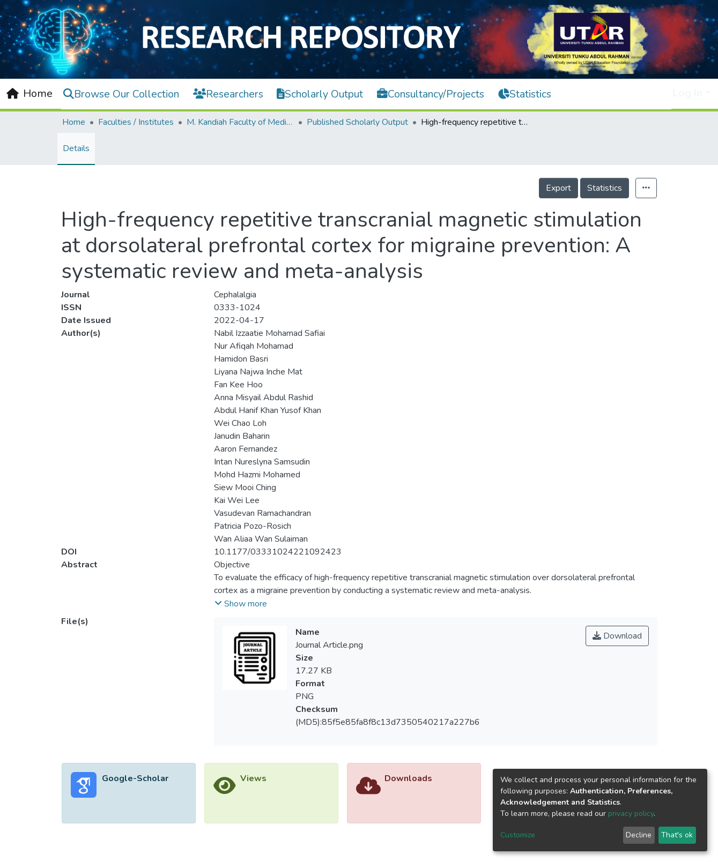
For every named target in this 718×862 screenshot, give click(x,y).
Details (76, 148)
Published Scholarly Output (357, 122)
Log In (687, 93)
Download (617, 636)
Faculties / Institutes (136, 122)
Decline (639, 835)
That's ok (677, 835)
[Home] (29, 93)
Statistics (604, 188)
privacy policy (631, 813)
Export (558, 188)
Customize (517, 835)
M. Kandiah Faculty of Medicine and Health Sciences (240, 122)
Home (73, 122)
